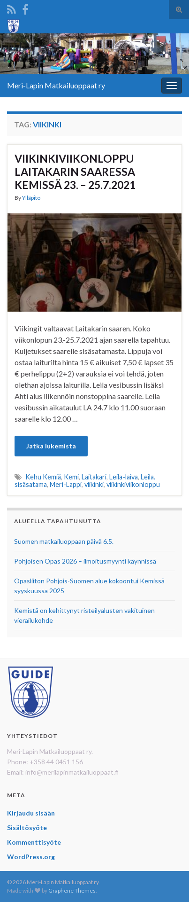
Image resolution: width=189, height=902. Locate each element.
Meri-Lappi (66, 484)
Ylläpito (31, 197)
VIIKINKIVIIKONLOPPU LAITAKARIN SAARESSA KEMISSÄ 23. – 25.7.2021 (75, 171)
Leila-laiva (123, 477)
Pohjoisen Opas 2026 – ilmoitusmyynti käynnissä (85, 561)
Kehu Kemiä (43, 477)
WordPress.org (31, 857)
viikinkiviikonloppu (133, 484)
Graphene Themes (72, 890)
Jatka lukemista (51, 446)
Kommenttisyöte (34, 842)
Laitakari (94, 477)
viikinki (94, 484)
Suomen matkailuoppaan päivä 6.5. (63, 541)
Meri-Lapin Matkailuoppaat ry (56, 85)
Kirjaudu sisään (31, 813)
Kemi (71, 477)
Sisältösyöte (27, 827)
